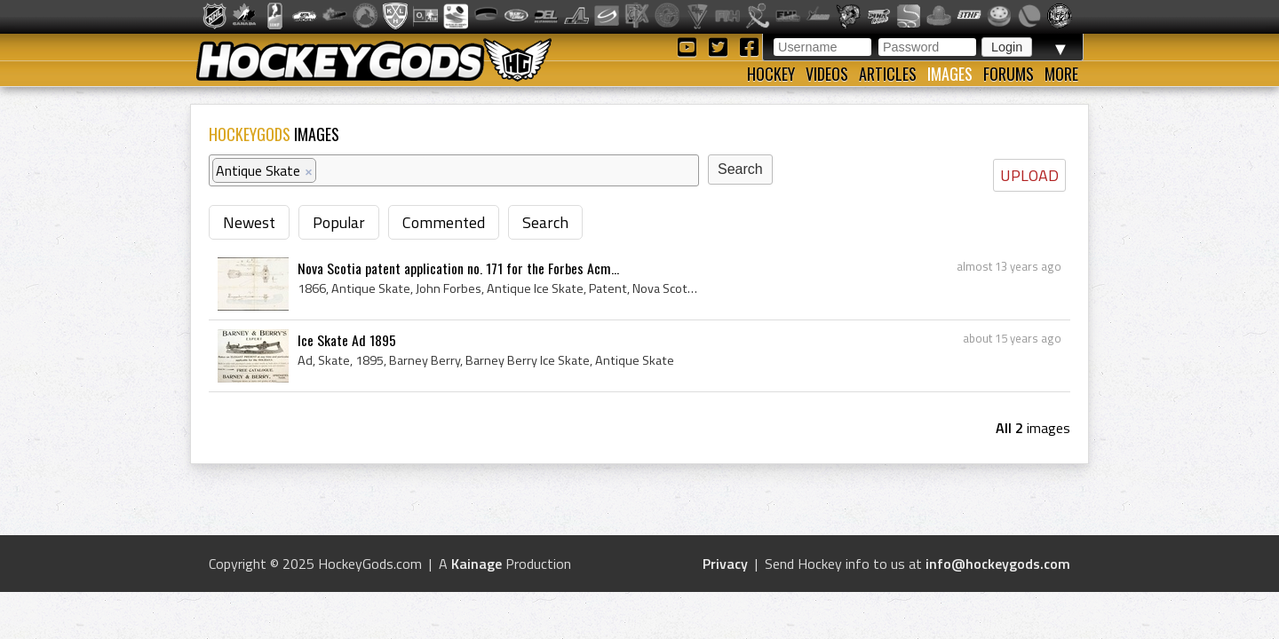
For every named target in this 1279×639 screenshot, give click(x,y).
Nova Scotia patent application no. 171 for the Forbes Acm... (458, 268)
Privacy (725, 563)
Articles (888, 73)
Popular (339, 222)
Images (950, 73)
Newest (249, 222)
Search (545, 222)
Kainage (476, 563)
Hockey (771, 73)
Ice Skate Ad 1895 (347, 340)
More (1061, 73)
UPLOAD (1029, 175)
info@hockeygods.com (997, 563)
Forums (1008, 73)
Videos (827, 73)
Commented (443, 222)
